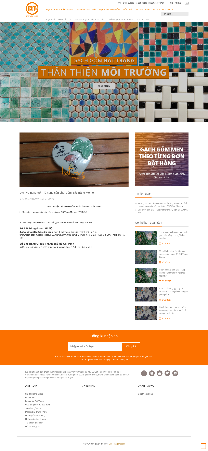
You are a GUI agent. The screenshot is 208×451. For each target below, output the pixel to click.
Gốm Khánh (30, 397)
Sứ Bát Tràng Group (34, 394)
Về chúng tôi (146, 386)
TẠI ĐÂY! (83, 212)
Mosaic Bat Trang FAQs (36, 412)
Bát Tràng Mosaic (117, 444)
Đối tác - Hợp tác (33, 426)
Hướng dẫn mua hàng (35, 415)
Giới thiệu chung (145, 394)
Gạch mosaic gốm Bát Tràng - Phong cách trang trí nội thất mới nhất (172, 273)
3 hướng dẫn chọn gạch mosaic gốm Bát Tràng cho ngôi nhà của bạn (173, 235)
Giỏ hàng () (176, 3)
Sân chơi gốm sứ (33, 408)
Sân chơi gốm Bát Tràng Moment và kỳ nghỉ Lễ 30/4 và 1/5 (162, 211)
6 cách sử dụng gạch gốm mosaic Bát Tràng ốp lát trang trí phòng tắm (173, 291)
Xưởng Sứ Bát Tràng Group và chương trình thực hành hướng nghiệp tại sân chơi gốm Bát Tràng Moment (162, 204)
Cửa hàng (31, 386)
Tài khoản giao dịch (34, 423)
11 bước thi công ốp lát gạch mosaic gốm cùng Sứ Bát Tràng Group (173, 254)
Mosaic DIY (88, 386)
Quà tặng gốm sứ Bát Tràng (37, 405)
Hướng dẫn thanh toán (35, 419)
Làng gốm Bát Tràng (34, 401)
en (186, 3)
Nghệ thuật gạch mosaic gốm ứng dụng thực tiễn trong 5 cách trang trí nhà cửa (173, 310)
